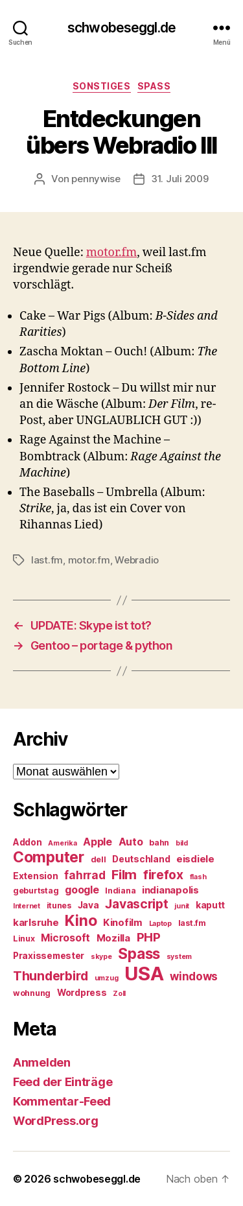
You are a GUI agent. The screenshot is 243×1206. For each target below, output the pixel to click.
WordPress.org (55, 1121)
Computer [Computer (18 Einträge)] (48, 857)
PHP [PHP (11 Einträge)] (149, 937)
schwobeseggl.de (121, 27)
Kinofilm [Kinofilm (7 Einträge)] (123, 922)
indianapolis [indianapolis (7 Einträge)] (170, 890)
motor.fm (111, 252)
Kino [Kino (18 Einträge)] (81, 921)
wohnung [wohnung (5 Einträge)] (32, 993)
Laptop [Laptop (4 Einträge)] (160, 923)
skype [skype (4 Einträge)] (101, 956)
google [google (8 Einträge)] (81, 890)
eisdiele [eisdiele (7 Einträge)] (195, 859)
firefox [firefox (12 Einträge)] (163, 874)
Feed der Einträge (62, 1082)
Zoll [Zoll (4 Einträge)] (119, 993)
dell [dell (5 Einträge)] (98, 859)
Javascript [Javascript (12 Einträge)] (136, 904)
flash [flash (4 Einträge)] (198, 877)
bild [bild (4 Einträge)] (182, 843)
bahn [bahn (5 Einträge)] (159, 842)
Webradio (137, 560)
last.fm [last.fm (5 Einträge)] (192, 923)
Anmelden (42, 1062)
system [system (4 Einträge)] (179, 956)
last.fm (47, 560)
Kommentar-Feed (62, 1101)
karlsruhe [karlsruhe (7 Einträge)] (36, 922)
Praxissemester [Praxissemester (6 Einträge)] (48, 956)
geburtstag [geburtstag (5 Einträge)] (35, 890)
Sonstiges (102, 85)
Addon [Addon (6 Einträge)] (27, 842)
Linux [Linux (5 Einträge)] (24, 938)
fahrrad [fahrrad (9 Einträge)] (84, 875)
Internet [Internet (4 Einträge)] (26, 906)
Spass (154, 85)
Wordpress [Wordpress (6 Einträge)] (82, 992)
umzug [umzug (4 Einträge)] (107, 978)
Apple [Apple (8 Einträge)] (97, 842)
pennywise (96, 178)
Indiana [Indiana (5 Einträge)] (120, 890)
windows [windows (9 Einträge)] (194, 976)
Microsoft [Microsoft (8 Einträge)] (65, 938)
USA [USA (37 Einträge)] (143, 973)
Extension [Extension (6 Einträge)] (35, 876)
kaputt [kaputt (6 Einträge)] (210, 905)
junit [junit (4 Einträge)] (181, 906)
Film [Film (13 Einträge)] (124, 874)
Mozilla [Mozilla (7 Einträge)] (113, 938)
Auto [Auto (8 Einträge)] (131, 842)
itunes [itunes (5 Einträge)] (59, 905)
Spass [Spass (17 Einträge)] (139, 953)
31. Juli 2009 (180, 178)
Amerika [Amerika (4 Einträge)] (62, 843)
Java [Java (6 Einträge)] (88, 905)
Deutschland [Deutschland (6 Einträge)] (141, 859)
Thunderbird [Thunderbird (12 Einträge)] (50, 976)
